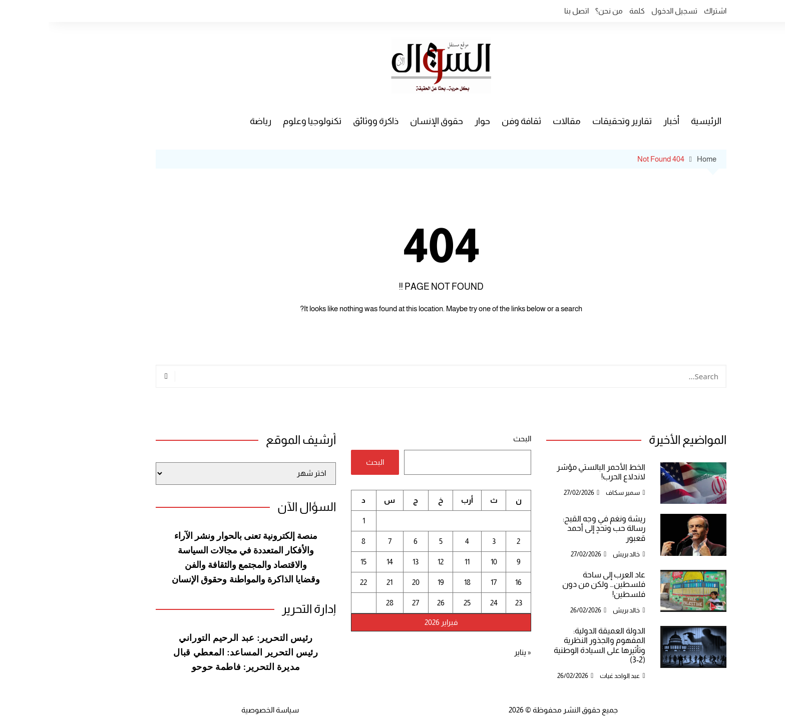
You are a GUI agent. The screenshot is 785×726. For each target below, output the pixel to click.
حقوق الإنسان (388, 121)
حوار (434, 121)
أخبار (623, 121)
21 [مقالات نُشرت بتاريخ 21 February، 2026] (341, 582)
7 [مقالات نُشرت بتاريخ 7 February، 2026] (341, 541)
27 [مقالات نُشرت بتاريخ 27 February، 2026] (366, 602)
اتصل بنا (528, 11)
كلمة (588, 11)
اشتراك (666, 11)
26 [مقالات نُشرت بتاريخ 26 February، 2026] (392, 602)
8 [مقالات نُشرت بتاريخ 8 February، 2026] (315, 541)
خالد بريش (577, 554)
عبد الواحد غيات (571, 675)
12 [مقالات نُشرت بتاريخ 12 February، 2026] (392, 561)
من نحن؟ (560, 11)
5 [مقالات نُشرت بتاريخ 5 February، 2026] (392, 541)
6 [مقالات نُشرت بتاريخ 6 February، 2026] (367, 541)
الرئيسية (657, 121)
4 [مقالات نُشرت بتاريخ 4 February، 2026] (419, 541)
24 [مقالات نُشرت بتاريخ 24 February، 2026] (445, 602)
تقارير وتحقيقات (573, 121)
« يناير (474, 652)
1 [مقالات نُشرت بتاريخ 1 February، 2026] (315, 520)
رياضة (212, 121)
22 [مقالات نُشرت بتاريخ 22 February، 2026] (314, 582)
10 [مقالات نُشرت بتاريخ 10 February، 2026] (445, 561)
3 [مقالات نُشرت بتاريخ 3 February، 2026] (445, 541)
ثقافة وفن (473, 121)
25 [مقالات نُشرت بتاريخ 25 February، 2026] (418, 602)
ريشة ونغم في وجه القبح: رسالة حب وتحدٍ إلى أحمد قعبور (555, 528)
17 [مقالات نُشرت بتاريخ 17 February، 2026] (445, 582)
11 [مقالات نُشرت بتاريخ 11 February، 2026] (418, 561)
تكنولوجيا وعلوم (263, 121)
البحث (474, 438)
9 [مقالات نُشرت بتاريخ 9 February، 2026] (470, 561)
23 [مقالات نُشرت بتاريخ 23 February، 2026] (470, 602)
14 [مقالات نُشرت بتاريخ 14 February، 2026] (341, 561)
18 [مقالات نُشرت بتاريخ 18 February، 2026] (419, 582)
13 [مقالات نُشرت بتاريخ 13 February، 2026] (367, 561)
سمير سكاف (574, 492)
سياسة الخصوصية (221, 709)
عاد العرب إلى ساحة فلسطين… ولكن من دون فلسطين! (555, 584)
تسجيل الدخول (626, 11)
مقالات (518, 121)
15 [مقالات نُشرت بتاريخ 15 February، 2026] (315, 561)
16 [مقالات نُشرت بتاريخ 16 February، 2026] (470, 582)
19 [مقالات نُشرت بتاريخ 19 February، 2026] (392, 582)
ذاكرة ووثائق (327, 121)
